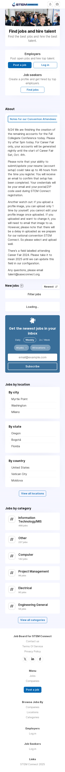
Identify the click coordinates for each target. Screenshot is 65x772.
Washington (18, 405)
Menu (7, 4)
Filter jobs (34, 294)
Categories (32, 717)
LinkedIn (33, 659)
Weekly (29, 339)
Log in (45, 65)
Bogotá (16, 439)
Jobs (32, 675)
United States (20, 467)
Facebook (40, 659)
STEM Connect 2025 (32, 764)
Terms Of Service (32, 646)
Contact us (32, 641)
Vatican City (19, 474)
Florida (15, 446)
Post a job (19, 65)
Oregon (16, 433)
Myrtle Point (19, 399)
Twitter (25, 659)
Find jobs (32, 89)
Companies (32, 681)
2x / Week (44, 339)
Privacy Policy (32, 651)
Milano (15, 412)
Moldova (17, 480)
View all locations (32, 493)
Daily (17, 339)
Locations (32, 712)
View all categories (32, 620)
